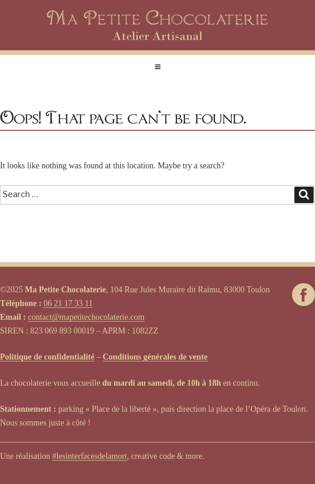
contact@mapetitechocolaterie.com (86, 317)
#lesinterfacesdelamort (89, 456)
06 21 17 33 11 (68, 303)
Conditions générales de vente (155, 356)
